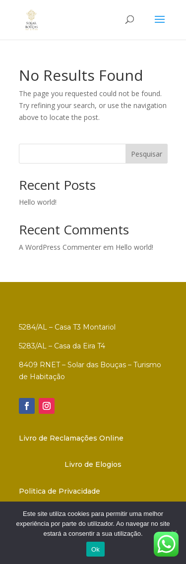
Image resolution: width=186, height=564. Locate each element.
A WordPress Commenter (60, 247)
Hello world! (38, 202)
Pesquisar (146, 154)
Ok (95, 549)
